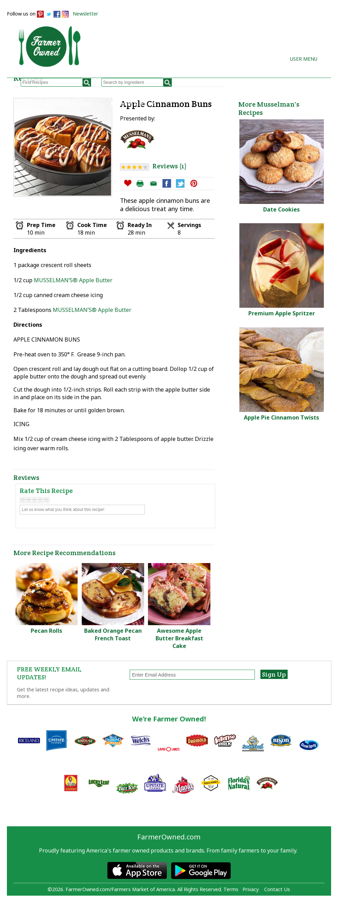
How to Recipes (170, 96)
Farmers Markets (133, 103)
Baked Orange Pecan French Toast (113, 634)
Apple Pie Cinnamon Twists (281, 417)
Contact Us (277, 889)
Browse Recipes (66, 96)
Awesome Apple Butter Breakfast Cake (179, 638)
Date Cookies (281, 209)
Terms (230, 889)
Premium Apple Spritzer (281, 313)
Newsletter (85, 13)
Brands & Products (70, 103)
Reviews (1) (169, 166)
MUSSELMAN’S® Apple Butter (73, 280)
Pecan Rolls (46, 630)
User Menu (303, 59)
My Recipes (118, 96)
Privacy (250, 889)
